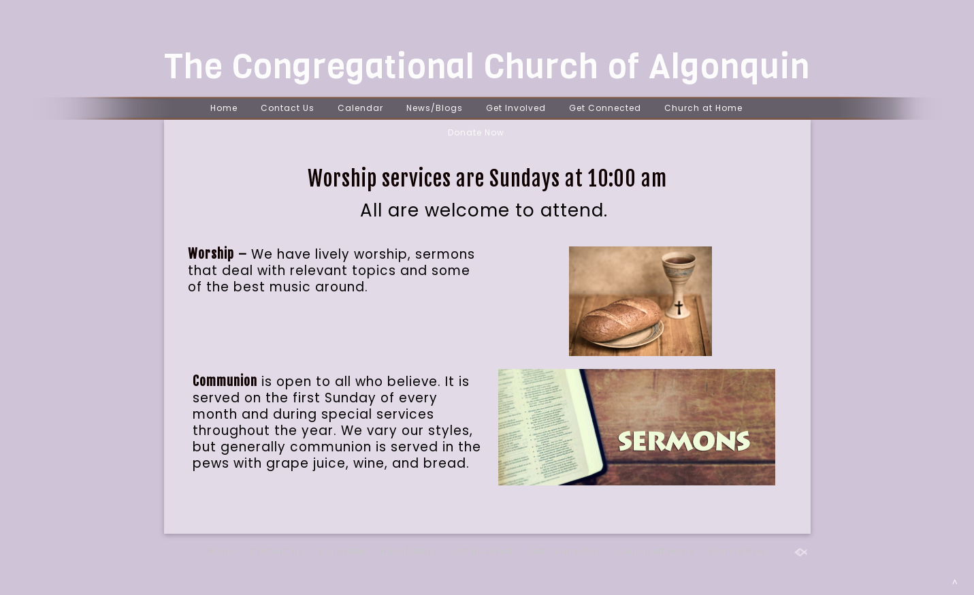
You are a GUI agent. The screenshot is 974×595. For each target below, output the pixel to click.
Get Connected (605, 108)
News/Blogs (434, 108)
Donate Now (476, 132)
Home (224, 108)
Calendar (360, 108)
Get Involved (516, 108)
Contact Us (287, 108)
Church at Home (703, 108)
